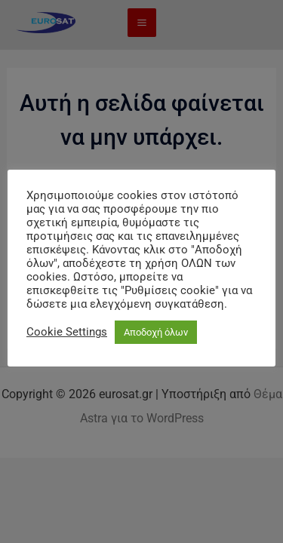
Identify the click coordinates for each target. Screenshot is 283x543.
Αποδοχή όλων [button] (156, 332)
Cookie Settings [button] (66, 332)
